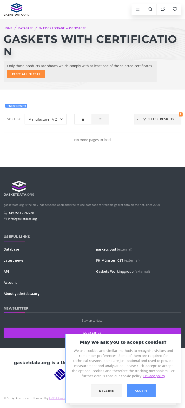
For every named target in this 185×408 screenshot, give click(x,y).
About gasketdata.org (22, 293)
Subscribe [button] (92, 333)
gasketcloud (114, 249)
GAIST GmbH (58, 398)
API (6, 271)
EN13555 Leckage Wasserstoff (62, 28)
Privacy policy (154, 376)
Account (10, 282)
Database (25, 28)
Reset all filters (26, 74)
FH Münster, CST (117, 260)
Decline (106, 391)
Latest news (13, 260)
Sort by (14, 119)
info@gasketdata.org (22, 219)
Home (8, 28)
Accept (141, 391)
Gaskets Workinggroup (123, 271)
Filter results (158, 117)
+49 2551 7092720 (21, 213)
